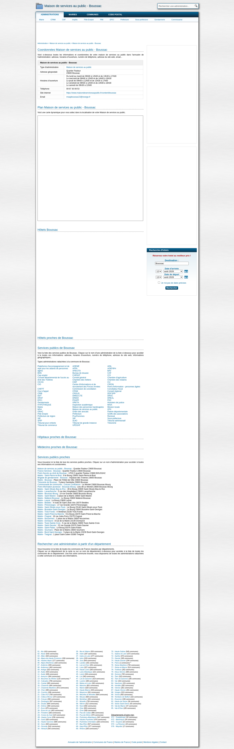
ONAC (40, 411)
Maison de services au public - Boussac (55, 469)
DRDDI (75, 398)
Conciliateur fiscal (115, 389)
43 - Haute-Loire (82, 670)
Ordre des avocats (80, 411)
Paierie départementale (117, 411)
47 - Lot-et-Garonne (84, 679)
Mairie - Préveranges (47, 505)
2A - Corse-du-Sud (45, 715)
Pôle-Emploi (89, 20)
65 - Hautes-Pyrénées (84, 719)
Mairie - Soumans (45, 530)
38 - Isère (80, 658)
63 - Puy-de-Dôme (83, 715)
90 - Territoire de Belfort (120, 697)
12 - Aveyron (43, 676)
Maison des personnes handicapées (88, 407)
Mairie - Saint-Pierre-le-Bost (50, 475)
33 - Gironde (42, 726)
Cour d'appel (43, 391)
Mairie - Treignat (45, 534)
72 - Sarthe (115, 656)
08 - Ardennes (43, 667)
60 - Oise (79, 708)
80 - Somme (116, 674)
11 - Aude (41, 674)
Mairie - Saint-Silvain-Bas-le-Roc (52, 489)
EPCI (112, 20)
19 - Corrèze (42, 692)
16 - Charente (43, 685)
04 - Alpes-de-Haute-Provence (50, 658)
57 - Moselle (81, 701)
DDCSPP (111, 393)
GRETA (75, 402)
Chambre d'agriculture (117, 377)
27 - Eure (41, 708)
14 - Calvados (43, 681)
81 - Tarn (114, 676)
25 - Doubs (42, 704)
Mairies (73, 14)
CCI (109, 375)
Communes (92, 14)
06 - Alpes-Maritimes (46, 663)
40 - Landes (80, 663)
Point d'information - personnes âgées (123, 387)
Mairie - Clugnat (44, 516)
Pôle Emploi (43, 414)
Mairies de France (122, 742)
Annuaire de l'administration (80, 742)
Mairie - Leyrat (44, 500)
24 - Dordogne (43, 701)
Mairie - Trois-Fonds (46, 512)
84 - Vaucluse (116, 683)
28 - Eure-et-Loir (44, 710)
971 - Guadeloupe (118, 717)
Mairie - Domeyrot (45, 521)
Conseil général (79, 377)
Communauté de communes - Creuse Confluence (59, 484)
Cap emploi (42, 375)
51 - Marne (80, 688)
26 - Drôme (42, 706)
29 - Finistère (43, 713)
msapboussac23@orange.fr (78, 97)
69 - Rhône (80, 729)
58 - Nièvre (80, 704)
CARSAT (76, 375)
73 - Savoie (115, 658)
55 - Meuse (80, 697)
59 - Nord (80, 706)
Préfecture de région (46, 416)
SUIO (74, 421)
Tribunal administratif (116, 421)
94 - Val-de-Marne (118, 706)
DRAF (40, 398)
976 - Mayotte (116, 726)
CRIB (40, 393)
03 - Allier (41, 656)
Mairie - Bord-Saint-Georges (50, 532)
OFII (109, 409)
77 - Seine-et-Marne (119, 667)
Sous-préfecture (141, 20)
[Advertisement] (117, 32)
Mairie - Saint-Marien (47, 496)
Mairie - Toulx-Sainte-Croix (49, 523)
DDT (40, 396)
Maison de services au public (78, 67)
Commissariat (176, 20)
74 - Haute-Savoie (118, 660)
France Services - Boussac (49, 471)
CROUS (75, 393)
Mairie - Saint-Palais (46, 528)
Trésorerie (111, 423)
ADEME (75, 366)
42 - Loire (80, 667)
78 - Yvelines (116, 670)
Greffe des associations (117, 414)
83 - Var (114, 681)
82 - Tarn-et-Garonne (119, 679)
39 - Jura (79, 660)
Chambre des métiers (81, 380)
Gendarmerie (160, 20)
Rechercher (171, 288)
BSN (40, 373)
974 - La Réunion (118, 724)
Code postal (115, 14)
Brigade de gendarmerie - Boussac (53, 478)
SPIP (40, 421)
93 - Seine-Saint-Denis (120, 704)
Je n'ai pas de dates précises (173, 283)
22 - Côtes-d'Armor (45, 697)
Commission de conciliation (84, 389)
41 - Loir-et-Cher (82, 665)
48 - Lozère (80, 681)
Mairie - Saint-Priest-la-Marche (51, 514)
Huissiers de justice (115, 402)
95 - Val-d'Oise (117, 708)
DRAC (110, 396)
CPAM (53, 20)
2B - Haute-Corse (45, 717)
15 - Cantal (42, 683)
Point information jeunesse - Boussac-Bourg (57, 487)
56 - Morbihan (81, 699)
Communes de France (103, 742)
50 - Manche (81, 685)
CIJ (108, 382)
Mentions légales (150, 742)
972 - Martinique (117, 719)
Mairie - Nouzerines (46, 518)
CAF (64, 20)
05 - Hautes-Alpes (45, 660)
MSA (40, 409)
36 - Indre (80, 654)
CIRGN (110, 384)
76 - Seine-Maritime (119, 665)
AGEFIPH (111, 368)
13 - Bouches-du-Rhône (47, 679)
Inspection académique (82, 405)
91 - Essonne (116, 699)
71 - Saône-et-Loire (119, 654)
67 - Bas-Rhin (81, 724)
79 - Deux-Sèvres (118, 672)
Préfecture (125, 20)
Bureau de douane (80, 373)
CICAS (41, 382)
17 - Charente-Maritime (47, 688)
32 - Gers (41, 724)
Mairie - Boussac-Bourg (48, 493)
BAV (109, 371)
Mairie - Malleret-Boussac (49, 498)
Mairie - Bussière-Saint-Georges (51, 509)
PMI (101, 20)
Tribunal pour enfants (47, 423)
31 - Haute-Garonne (45, 722)
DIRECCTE (77, 396)
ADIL (109, 366)
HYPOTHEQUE (44, 405)
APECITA (76, 371)
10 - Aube (41, 672)
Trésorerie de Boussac (47, 482)
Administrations (50, 14)
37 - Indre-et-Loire (83, 656)
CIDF (74, 382)
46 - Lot (79, 676)
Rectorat (111, 416)
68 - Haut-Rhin (82, 726)
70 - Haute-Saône (118, 651)
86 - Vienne (115, 688)
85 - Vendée (116, 685)
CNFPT (41, 389)
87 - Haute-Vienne (118, 690)
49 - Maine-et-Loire (83, 683)
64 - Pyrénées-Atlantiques (86, 717)
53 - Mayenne (81, 692)
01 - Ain (41, 651)
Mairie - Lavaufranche (47, 491)
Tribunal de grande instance (84, 423)
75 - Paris (115, 663)
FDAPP (75, 400)
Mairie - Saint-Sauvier (47, 525)
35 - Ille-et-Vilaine (83, 651)
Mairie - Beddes (44, 503)
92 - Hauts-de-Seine (119, 701)
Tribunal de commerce (47, 425)
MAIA (109, 405)
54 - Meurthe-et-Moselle (85, 695)
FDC (109, 400)
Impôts (75, 20)
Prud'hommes (78, 416)
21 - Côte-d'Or (43, 695)
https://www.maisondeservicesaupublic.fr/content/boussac (91, 93)
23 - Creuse (42, 699)
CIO (39, 384)
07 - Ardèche (43, 665)
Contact (163, 742)
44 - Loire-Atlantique (84, 672)
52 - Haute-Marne (83, 690)
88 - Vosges (116, 692)
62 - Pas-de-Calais (83, 713)
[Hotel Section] (91, 282)
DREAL (110, 398)
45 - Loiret (80, 674)
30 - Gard (41, 719)
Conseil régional (114, 391)
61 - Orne (80, 710)
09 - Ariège (42, 670)
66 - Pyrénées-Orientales (86, 722)
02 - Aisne (42, 654)
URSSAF (76, 425)
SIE (39, 418)
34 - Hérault (42, 729)
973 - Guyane (116, 722)
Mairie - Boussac (45, 480)
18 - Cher (41, 690)
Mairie (41, 20)
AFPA (74, 368)
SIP (74, 418)
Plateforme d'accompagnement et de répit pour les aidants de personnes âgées (53, 368)
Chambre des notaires (117, 380)
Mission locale (113, 407)
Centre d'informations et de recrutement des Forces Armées (86, 385)
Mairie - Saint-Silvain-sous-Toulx (51, 507)
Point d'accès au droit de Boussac (52, 473)
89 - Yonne (115, 695)
